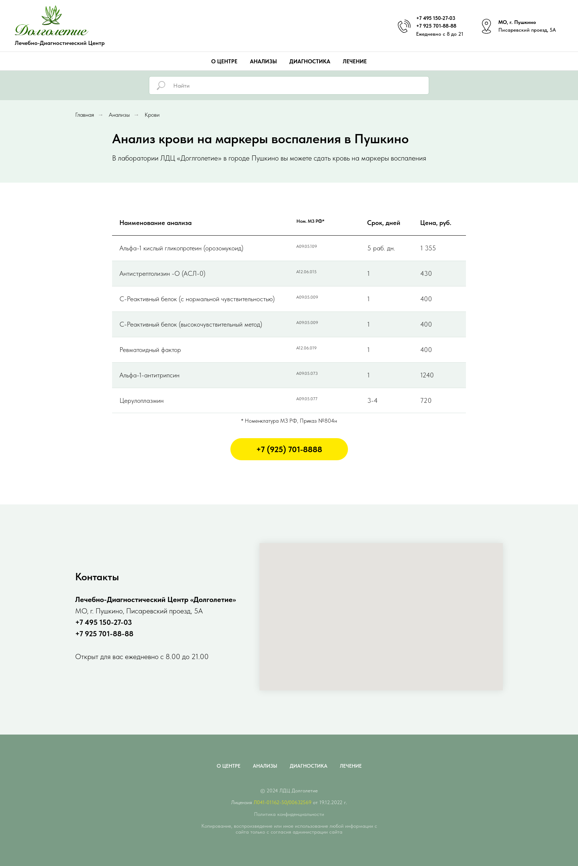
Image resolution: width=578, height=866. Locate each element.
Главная (84, 114)
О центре (224, 61)
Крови (152, 114)
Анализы (263, 61)
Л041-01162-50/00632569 (282, 802)
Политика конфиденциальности (289, 814)
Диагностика (309, 61)
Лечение (355, 61)
